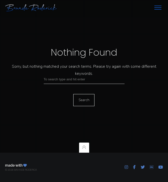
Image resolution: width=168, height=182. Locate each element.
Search (84, 100)
